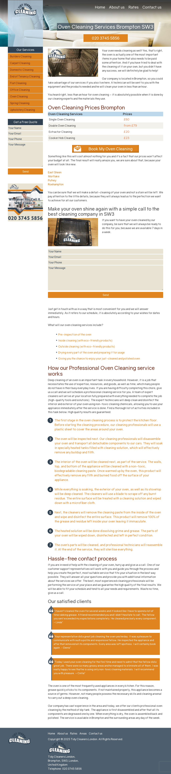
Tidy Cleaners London (84, 739)
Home (100, 7)
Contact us (151, 7)
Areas (83, 733)
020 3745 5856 (105, 38)
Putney (52, 180)
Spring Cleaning (19, 103)
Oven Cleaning (19, 96)
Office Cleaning (20, 89)
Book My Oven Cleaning (111, 148)
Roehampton (55, 184)
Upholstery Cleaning (22, 109)
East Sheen (54, 172)
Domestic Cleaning (21, 69)
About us (117, 7)
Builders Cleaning (20, 56)
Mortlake (53, 176)
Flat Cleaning (18, 83)
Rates (133, 7)
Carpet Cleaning (20, 63)
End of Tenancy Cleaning (25, 76)
